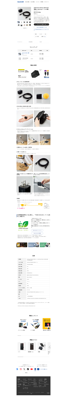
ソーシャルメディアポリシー (37, 393)
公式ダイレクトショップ (41, 384)
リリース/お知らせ (25, 380)
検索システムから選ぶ (25, 388)
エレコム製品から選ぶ (25, 387)
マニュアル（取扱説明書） (30, 383)
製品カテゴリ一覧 (20, 380)
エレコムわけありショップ (41, 388)
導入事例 (19, 386)
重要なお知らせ (35, 384)
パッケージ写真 (37, 36)
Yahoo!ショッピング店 (41, 386)
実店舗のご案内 (40, 380)
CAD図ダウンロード (30, 389)
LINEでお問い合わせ (36, 386)
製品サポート (35, 380)
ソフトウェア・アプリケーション (30, 385)
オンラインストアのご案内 (41, 382)
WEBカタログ (29, 386)
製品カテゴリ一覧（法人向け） (20, 382)
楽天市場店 (40, 385)
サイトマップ (24, 393)
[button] (24, 379)
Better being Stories (25, 382)
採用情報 (45, 382)
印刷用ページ (43, 36)
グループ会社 (45, 381)
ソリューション (19, 385)
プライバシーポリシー (32, 393)
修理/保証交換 (35, 383)
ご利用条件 (28, 393)
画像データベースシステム (30, 388)
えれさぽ (35, 381)
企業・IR (45, 380)
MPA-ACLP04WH (25, 58)
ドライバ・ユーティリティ (30, 381)
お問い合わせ (35, 382)
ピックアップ (24, 381)
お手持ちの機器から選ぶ (25, 386)
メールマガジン (35, 385)
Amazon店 (40, 389)
